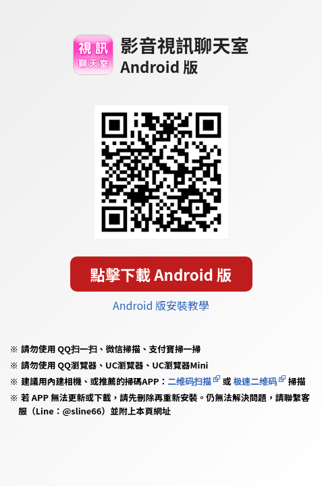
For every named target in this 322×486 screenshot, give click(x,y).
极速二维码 (255, 381)
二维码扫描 (189, 381)
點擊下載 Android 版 (161, 274)
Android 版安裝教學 (161, 305)
